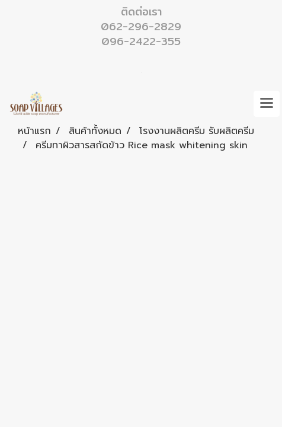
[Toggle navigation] (267, 104)
